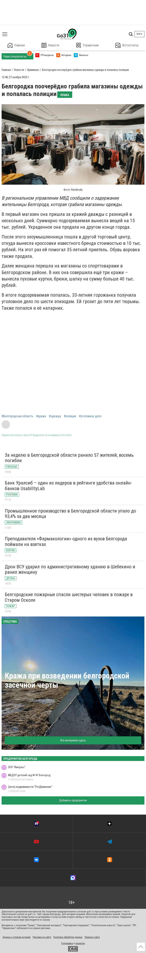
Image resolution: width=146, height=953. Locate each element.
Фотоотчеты (126, 45)
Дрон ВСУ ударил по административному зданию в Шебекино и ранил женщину (70, 569)
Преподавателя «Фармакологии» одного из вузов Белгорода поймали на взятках (66, 541)
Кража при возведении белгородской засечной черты (67, 680)
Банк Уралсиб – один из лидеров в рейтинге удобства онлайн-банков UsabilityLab (68, 485)
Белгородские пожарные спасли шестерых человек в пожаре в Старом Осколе (69, 597)
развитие (80, 943)
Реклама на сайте (42, 937)
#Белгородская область (17, 416)
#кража (41, 416)
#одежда (55, 416)
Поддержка (67, 943)
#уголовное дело (90, 416)
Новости (50, 45)
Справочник (87, 45)
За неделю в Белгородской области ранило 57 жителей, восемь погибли (69, 457)
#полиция (70, 416)
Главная (16, 45)
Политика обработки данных (67, 937)
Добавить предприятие (73, 800)
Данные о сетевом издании (16, 937)
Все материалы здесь (73, 740)
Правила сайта (92, 937)
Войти (139, 34)
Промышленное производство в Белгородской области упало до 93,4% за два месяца (70, 513)
